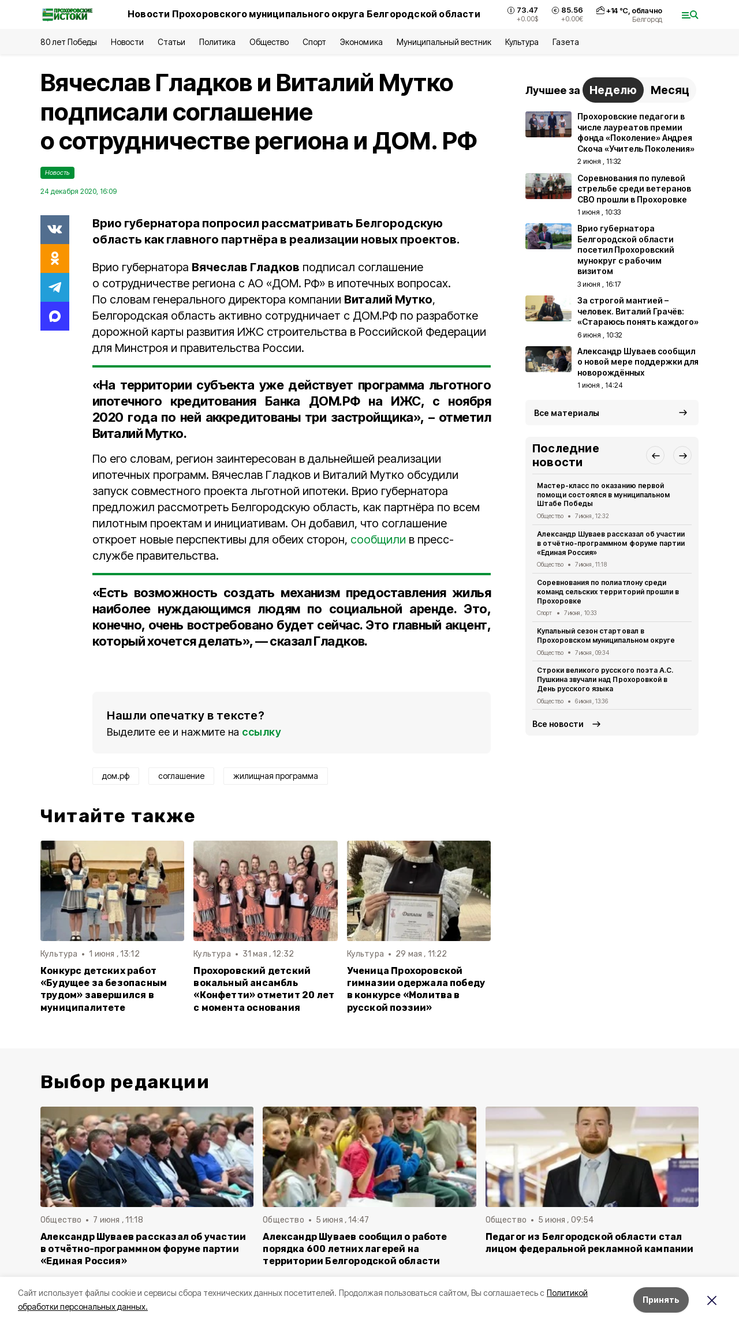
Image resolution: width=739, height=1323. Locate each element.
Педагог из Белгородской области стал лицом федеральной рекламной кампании (590, 1242)
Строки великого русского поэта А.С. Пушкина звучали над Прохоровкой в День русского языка (605, 679)
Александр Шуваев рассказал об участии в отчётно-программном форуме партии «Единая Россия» (611, 543)
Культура (522, 42)
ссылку (261, 732)
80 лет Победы (68, 42)
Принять (661, 1300)
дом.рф (115, 776)
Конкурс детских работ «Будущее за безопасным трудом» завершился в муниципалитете (103, 989)
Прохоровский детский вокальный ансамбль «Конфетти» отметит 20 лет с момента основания (263, 989)
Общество (269, 42)
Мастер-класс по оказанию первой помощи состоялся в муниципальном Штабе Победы (603, 494)
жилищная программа (275, 776)
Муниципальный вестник (444, 42)
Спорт (314, 42)
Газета (565, 42)
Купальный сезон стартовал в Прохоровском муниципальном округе (606, 635)
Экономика (361, 42)
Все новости (558, 724)
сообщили (378, 539)
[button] (655, 455)
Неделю (613, 90)
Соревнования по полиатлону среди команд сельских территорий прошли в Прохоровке (608, 591)
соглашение (181, 776)
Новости (127, 42)
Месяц (670, 90)
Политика (217, 42)
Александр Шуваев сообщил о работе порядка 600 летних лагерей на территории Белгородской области (355, 1248)
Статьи (171, 42)
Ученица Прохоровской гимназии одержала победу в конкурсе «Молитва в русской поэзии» (416, 989)
